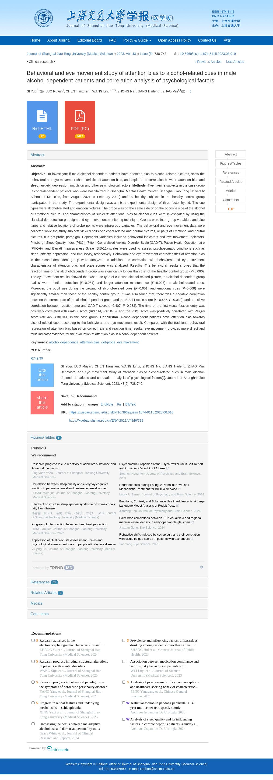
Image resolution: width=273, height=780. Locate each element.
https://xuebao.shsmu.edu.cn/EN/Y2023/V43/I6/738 (106, 420)
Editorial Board (89, 40)
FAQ (112, 40)
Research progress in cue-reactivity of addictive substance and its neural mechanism (74, 466)
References (44, 582)
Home (35, 40)
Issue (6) (146, 54)
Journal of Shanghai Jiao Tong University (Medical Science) (70, 54)
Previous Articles (208, 62)
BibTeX (130, 404)
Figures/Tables (46, 437)
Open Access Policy (174, 40)
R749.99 (37, 358)
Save (64, 396)
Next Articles (236, 62)
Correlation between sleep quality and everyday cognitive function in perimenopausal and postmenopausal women (70, 486)
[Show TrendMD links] (202, 567)
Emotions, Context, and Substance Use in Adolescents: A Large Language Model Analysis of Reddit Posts (162, 504)
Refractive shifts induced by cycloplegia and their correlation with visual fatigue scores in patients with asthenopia (159, 537)
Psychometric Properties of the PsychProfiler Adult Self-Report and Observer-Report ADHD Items (161, 466)
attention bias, (90, 342)
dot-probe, (109, 342)
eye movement (128, 342)
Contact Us (207, 40)
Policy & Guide (137, 40)
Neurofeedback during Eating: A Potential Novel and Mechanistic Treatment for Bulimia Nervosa (154, 487)
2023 (120, 54)
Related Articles (47, 593)
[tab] (117, 155)
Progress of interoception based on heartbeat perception (69, 524)
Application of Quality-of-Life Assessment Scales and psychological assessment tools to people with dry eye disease (74, 542)
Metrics (37, 603)
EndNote (107, 404)
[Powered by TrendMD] (53, 567)
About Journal (58, 40)
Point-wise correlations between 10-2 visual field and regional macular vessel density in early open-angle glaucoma (160, 520)
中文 (227, 40)
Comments (40, 614)
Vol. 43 (131, 54)
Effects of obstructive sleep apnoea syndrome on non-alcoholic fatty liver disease (74, 506)
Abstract (37, 155)
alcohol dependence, (64, 342)
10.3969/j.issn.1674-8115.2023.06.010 (208, 54)
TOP (231, 209)
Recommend (87, 396)
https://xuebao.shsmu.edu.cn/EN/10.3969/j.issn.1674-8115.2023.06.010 (121, 412)
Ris (119, 404)
